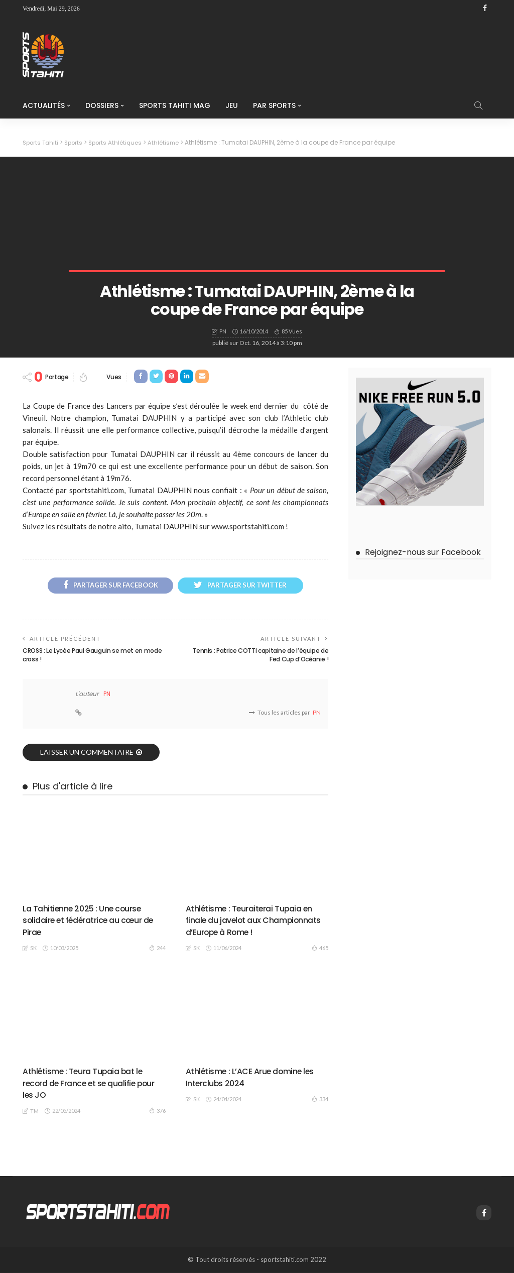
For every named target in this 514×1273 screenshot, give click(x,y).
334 (320, 1100)
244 (157, 949)
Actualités (44, 105)
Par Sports (274, 105)
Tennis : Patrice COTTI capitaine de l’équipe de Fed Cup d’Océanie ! (260, 656)
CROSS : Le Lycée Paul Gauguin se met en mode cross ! (92, 656)
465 (320, 949)
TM (34, 1112)
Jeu (231, 105)
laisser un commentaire (87, 753)
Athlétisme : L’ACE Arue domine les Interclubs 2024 (250, 1078)
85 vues (292, 330)
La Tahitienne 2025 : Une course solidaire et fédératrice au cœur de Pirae (89, 921)
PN (222, 331)
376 (157, 1112)
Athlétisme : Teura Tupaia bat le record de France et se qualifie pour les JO (89, 1084)
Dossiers (101, 105)
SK (33, 949)
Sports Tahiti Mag (174, 105)
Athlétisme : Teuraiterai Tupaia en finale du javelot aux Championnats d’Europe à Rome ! (256, 921)
